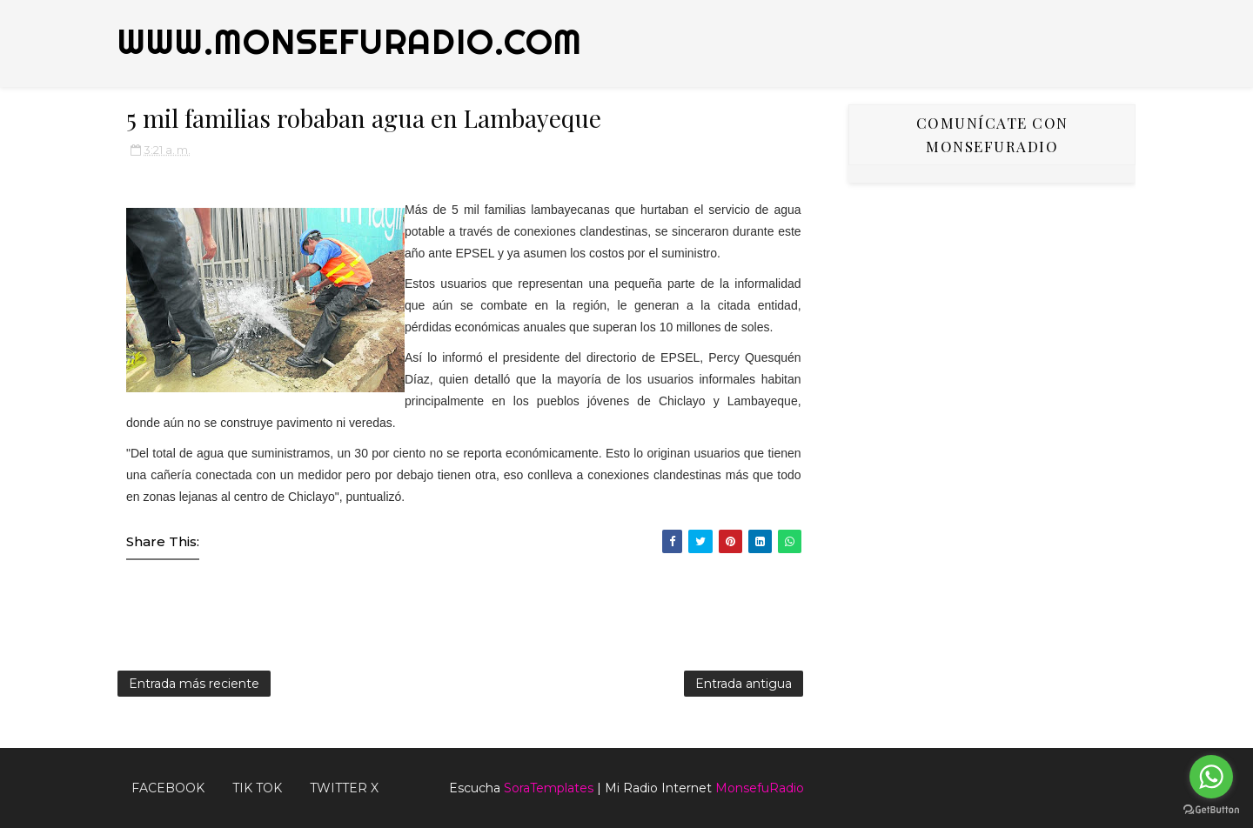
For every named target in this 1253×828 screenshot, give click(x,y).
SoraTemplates (548, 788)
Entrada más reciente (194, 683)
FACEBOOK (167, 788)
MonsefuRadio (759, 788)
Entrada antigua (743, 683)
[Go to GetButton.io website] (1211, 810)
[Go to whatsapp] (1211, 776)
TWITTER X (344, 788)
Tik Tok (257, 788)
